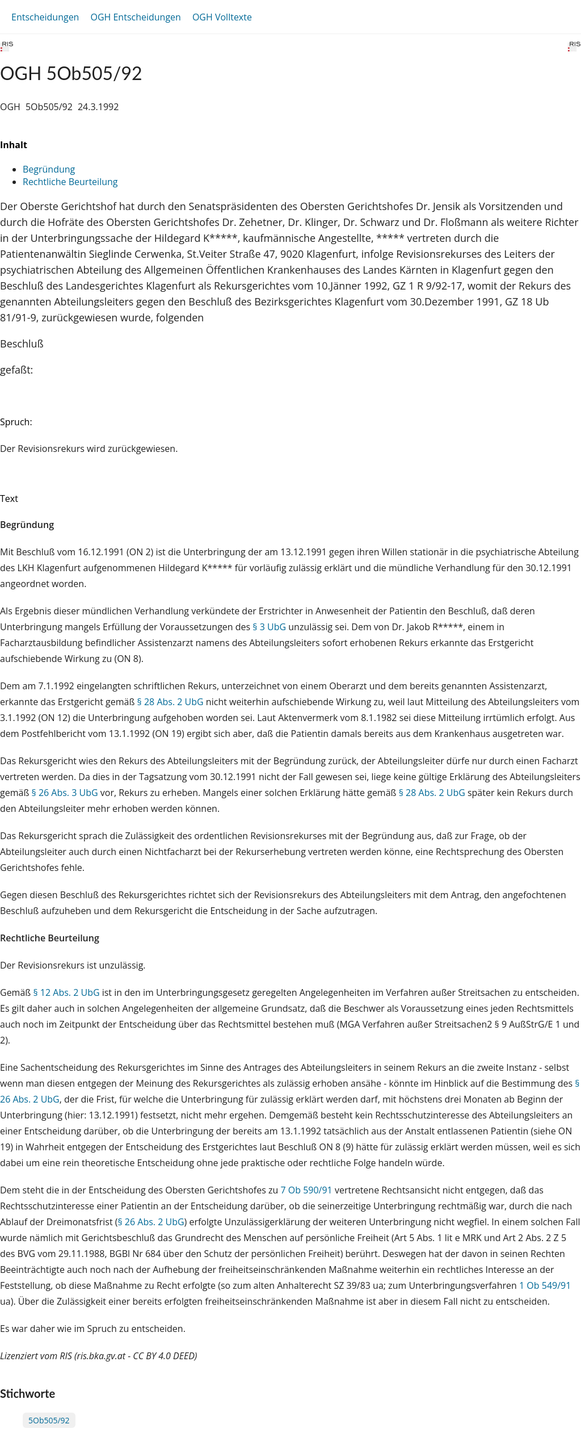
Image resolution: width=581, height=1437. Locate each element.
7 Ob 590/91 (306, 1190)
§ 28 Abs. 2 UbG (170, 702)
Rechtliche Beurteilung (70, 181)
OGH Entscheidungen (135, 17)
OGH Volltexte (222, 17)
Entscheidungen (45, 17)
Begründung (49, 169)
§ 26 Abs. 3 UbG (65, 792)
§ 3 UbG (269, 627)
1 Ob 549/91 (545, 1285)
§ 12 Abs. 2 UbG (66, 992)
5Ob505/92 (49, 1420)
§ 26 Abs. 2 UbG (150, 1222)
